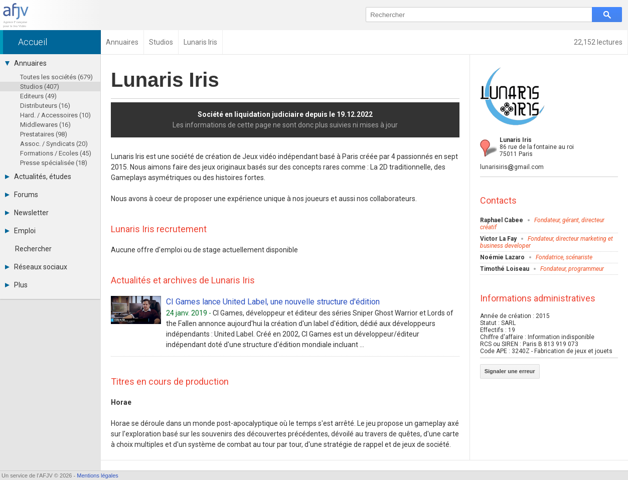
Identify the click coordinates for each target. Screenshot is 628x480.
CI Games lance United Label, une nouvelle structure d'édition (273, 301)
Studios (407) (39, 86)
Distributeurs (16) (45, 105)
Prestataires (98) (43, 134)
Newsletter (27, 213)
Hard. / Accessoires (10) (55, 115)
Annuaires (26, 63)
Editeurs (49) (38, 96)
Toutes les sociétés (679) (56, 77)
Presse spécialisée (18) (53, 163)
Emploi (20, 231)
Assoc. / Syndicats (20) (54, 143)
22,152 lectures (598, 42)
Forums (21, 195)
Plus (16, 285)
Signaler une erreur (510, 371)
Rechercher (33, 249)
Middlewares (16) (45, 124)
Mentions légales (97, 475)
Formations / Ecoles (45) (55, 153)
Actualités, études (38, 177)
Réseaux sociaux (36, 267)
